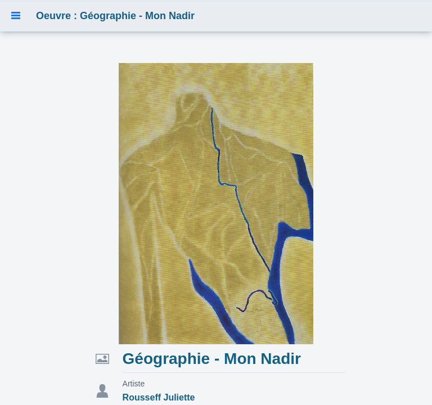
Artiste (134, 383)
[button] (15, 15)
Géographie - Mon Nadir (212, 358)
